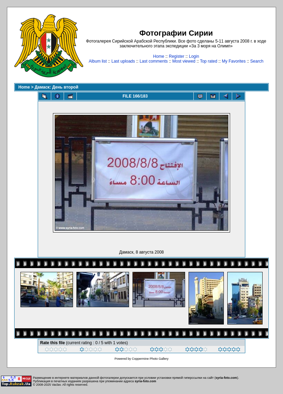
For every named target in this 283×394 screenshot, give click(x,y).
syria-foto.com (226, 377)
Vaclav (56, 384)
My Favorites (234, 61)
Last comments (153, 61)
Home (158, 56)
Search (256, 61)
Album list (98, 61)
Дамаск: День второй (56, 87)
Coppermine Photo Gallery (150, 358)
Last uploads (123, 61)
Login (194, 56)
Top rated (208, 61)
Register (176, 56)
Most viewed (183, 61)
